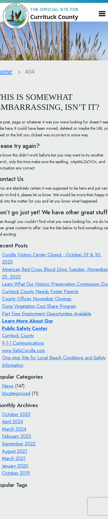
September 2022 (18, 443)
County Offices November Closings (36, 298)
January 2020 (15, 466)
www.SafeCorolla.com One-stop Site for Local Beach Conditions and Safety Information (54, 358)
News (8, 386)
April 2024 (12, 421)
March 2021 (14, 458)
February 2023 (16, 436)
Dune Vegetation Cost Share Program (39, 306)
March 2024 (14, 429)
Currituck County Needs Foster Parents (40, 291)
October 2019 (16, 473)
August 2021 (14, 451)
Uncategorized (16, 393)
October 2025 (16, 414)
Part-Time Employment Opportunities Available (46, 313)
